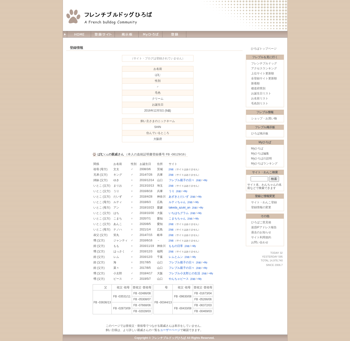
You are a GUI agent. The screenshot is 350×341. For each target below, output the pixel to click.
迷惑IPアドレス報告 (264, 227)
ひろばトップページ (264, 48)
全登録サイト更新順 (264, 78)
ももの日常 (176, 246)
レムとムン (176, 257)
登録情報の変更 (261, 207)
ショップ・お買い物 (264, 118)
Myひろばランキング (264, 163)
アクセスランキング (264, 68)
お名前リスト (259, 98)
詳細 (171, 169)
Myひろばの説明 (261, 158)
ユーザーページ (170, 330)
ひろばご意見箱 (261, 222)
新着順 (255, 83)
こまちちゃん (177, 218)
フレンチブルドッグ (264, 63)
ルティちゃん (177, 202)
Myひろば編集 (260, 153)
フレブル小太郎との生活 (184, 273)
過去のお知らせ (261, 232)
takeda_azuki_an (179, 207)
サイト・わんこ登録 (264, 202)
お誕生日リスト (261, 93)
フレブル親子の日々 (181, 180)
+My (205, 180)
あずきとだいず (179, 196)
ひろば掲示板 (259, 133)
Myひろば (257, 148)
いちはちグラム (179, 213)
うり (171, 191)
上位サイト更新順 (262, 73)
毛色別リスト (259, 103)
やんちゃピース (179, 278)
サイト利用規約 (261, 237)
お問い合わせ (259, 242)
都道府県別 (258, 88)
